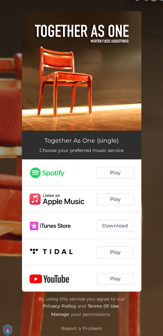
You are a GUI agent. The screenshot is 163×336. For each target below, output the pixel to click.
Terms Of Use (103, 306)
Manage (60, 314)
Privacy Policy (59, 306)
